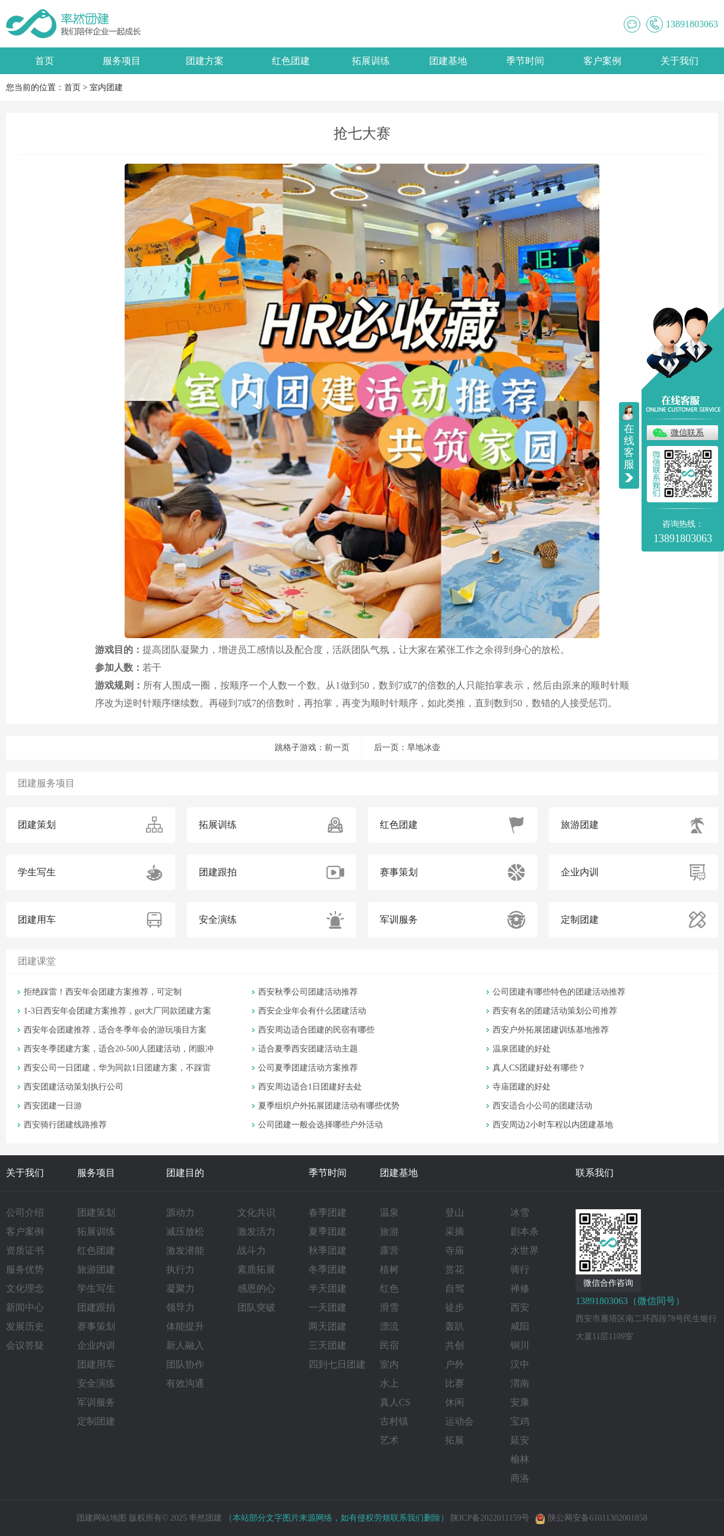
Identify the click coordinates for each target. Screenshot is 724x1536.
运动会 (459, 1421)
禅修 (519, 1288)
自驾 (454, 1288)
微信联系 (687, 432)
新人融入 (185, 1345)
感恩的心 (256, 1288)
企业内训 (96, 1345)
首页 (44, 61)
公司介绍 (25, 1212)
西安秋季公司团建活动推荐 (308, 991)
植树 (389, 1269)
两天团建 (328, 1326)
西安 (519, 1307)
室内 (389, 1364)
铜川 (519, 1345)
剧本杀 (524, 1231)
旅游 (389, 1231)
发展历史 (25, 1326)
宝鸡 (519, 1421)
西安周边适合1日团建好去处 (310, 1086)
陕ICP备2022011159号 (489, 1517)
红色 (389, 1288)
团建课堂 (37, 961)
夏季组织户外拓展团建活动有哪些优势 (328, 1105)
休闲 (454, 1402)
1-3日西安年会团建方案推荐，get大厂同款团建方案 (117, 1010)
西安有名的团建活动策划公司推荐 (555, 1010)
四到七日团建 (337, 1364)
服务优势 (25, 1269)
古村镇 (394, 1421)
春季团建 (328, 1212)
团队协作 (185, 1364)
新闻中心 (25, 1307)
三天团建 (328, 1345)
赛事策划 (96, 1326)
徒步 (454, 1307)
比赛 (454, 1383)
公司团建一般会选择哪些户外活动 (320, 1124)
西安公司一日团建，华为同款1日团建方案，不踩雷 (117, 1067)
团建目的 (185, 1173)
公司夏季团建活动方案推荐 (308, 1067)
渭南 (519, 1383)
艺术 (389, 1440)
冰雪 (519, 1212)
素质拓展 (256, 1269)
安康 (519, 1402)
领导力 (180, 1307)
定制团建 (96, 1421)
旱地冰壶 (423, 747)
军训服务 (96, 1402)
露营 (389, 1250)
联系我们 (595, 1173)
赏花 (454, 1269)
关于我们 (679, 61)
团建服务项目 (46, 783)
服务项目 (122, 61)
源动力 (180, 1212)
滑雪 (389, 1307)
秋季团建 (328, 1250)
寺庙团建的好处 (522, 1086)
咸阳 (519, 1326)
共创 (454, 1345)
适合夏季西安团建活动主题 (308, 1048)
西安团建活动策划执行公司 (73, 1086)
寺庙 (454, 1250)
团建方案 (205, 61)
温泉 (389, 1212)
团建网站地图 (101, 1517)
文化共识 (256, 1212)
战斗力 (251, 1250)
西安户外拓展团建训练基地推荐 (551, 1029)
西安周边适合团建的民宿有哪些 (316, 1029)
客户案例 (602, 61)
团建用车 (96, 1364)
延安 (519, 1440)
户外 (454, 1364)
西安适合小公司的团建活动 (542, 1105)
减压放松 (185, 1231)
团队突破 (256, 1307)
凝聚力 (180, 1288)
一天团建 (328, 1307)
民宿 (389, 1345)
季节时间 (525, 61)
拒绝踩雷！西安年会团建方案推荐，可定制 (103, 991)
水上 (389, 1383)
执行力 (180, 1269)
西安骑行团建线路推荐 (65, 1124)
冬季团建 (328, 1269)
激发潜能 (185, 1250)
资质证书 (25, 1250)
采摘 (454, 1231)
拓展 (454, 1440)
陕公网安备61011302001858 (591, 1517)
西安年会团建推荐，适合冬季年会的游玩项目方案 (115, 1029)
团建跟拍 (96, 1307)
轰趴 (454, 1326)
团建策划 (96, 1212)
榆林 (519, 1459)
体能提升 (185, 1326)
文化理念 (25, 1288)
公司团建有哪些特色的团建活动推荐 (559, 991)
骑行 (519, 1269)
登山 (454, 1212)
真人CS (395, 1402)
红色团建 (291, 61)
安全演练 (96, 1383)
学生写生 (96, 1288)
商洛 (519, 1478)
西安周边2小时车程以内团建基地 (553, 1124)
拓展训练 (371, 61)
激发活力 (256, 1231)
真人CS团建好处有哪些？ (539, 1067)
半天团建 (328, 1288)
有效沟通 (185, 1383)
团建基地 (448, 61)
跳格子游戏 (295, 747)
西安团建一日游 (53, 1105)
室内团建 (106, 87)
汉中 (519, 1364)
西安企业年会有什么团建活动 (312, 1010)
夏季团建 (328, 1231)
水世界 (524, 1250)
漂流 (389, 1326)
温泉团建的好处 (522, 1048)
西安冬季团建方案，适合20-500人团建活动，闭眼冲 (119, 1048)
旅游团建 (96, 1269)
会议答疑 (25, 1345)
